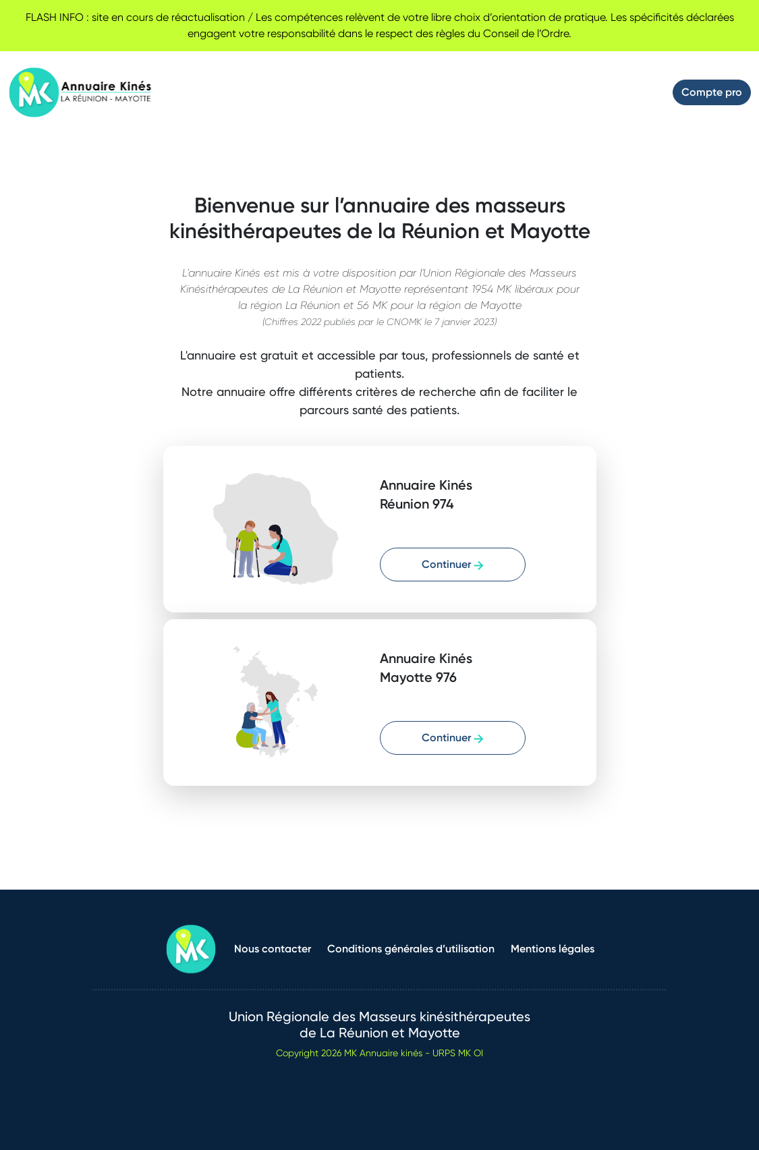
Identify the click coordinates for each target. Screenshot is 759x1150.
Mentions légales (552, 948)
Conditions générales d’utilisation (411, 948)
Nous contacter (272, 948)
